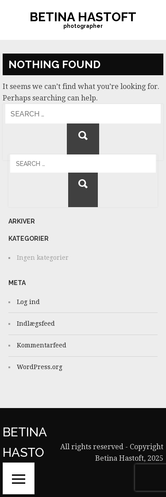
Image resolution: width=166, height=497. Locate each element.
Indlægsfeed (36, 323)
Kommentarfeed (41, 345)
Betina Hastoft (83, 17)
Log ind (28, 301)
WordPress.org (39, 366)
